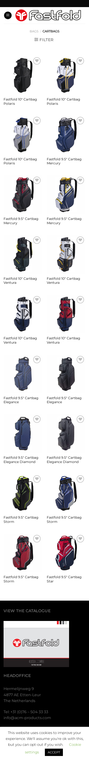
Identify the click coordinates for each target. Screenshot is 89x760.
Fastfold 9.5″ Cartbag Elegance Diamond (21, 460)
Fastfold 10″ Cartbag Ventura (20, 281)
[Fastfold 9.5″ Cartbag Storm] (23, 493)
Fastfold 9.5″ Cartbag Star (64, 579)
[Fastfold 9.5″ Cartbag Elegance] (23, 374)
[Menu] (8, 15)
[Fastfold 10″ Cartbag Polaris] (23, 75)
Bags (34, 31)
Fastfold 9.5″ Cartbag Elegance (21, 400)
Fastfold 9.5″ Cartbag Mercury (64, 161)
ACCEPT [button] (54, 752)
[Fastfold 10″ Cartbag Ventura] (23, 254)
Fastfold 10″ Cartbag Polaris (20, 101)
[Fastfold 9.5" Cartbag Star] (66, 553)
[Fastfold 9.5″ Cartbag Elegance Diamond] (23, 433)
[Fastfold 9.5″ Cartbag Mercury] (66, 135)
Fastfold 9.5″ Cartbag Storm (21, 519)
